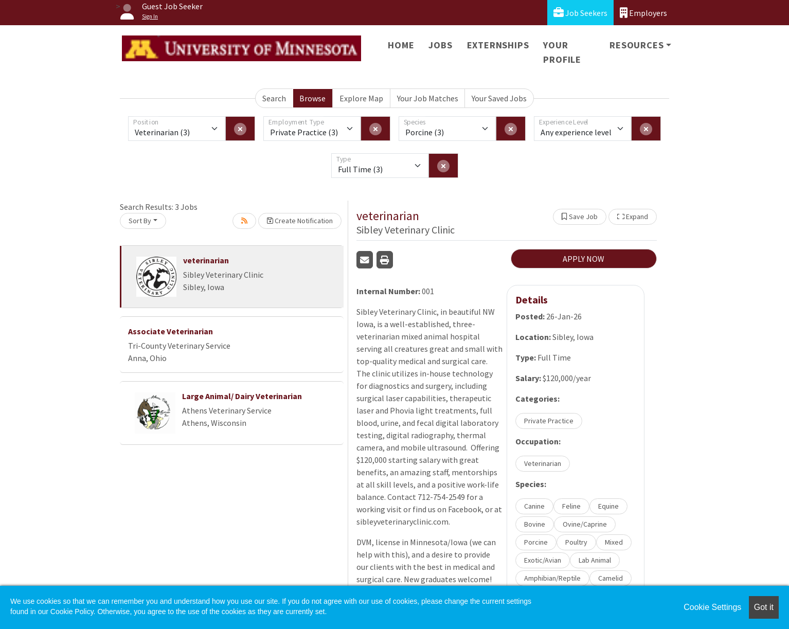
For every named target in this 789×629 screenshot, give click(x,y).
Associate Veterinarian (170, 331)
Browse (312, 98)
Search (274, 98)
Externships (498, 45)
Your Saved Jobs (499, 98)
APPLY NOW (583, 259)
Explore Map (361, 98)
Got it (764, 607)
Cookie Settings (712, 607)
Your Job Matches (427, 98)
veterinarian (206, 260)
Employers (643, 12)
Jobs (440, 45)
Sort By (140, 220)
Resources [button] (636, 45)
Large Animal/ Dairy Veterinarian (242, 396)
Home (401, 45)
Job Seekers (580, 12)
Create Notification (300, 220)
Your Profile (562, 52)
